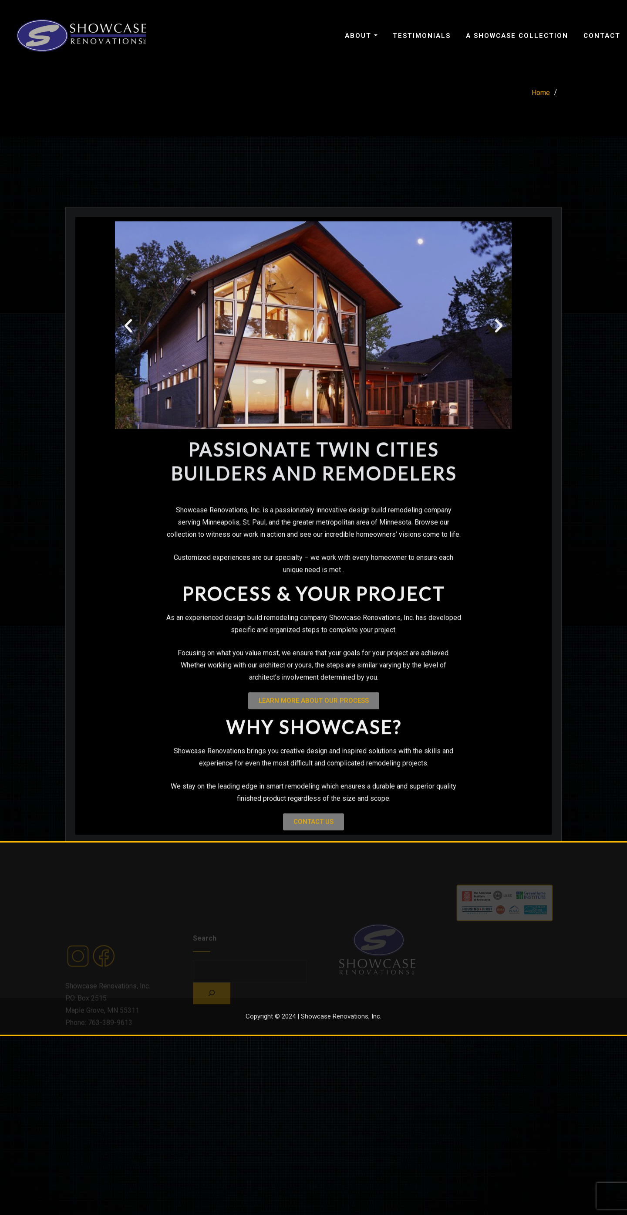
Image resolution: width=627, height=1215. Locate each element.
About (361, 36)
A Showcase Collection (517, 36)
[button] (128, 411)
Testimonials (422, 36)
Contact (601, 36)
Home (541, 96)
